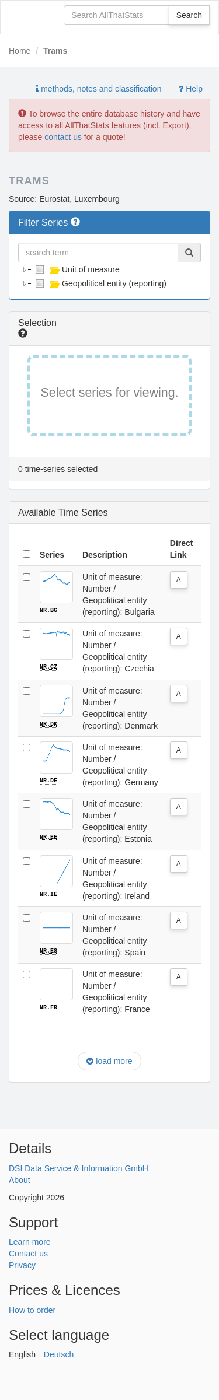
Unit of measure (76, 269)
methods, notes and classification (98, 88)
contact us (63, 137)
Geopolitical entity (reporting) (99, 283)
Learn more (30, 1240)
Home (19, 50)
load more (109, 1060)
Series (52, 554)
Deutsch (59, 1353)
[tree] (109, 276)
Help (191, 88)
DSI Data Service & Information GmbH (78, 1167)
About (19, 1179)
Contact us (28, 1252)
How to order (32, 1308)
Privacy (22, 1264)
